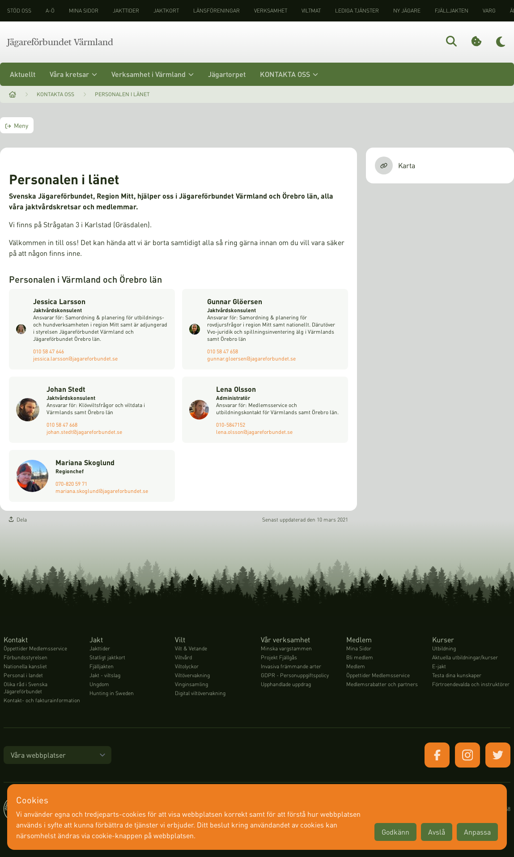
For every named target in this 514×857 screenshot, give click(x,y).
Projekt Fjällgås (279, 657)
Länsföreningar (216, 10)
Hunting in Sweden (111, 693)
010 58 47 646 (48, 351)
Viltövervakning (192, 675)
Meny (16, 125)
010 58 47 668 (62, 424)
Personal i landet (23, 675)
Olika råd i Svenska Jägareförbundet (25, 688)
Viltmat (311, 10)
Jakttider (126, 10)
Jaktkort (166, 10)
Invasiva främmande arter (291, 666)
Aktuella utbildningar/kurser (465, 657)
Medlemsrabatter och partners (382, 684)
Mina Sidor (358, 648)
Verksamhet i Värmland (152, 74)
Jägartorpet (227, 74)
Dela (18, 519)
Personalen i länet (122, 94)
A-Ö (50, 10)
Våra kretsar (73, 74)
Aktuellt (22, 74)
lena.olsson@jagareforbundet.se (254, 431)
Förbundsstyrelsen (25, 657)
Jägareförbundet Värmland (60, 42)
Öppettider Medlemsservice (35, 648)
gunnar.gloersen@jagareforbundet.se (251, 358)
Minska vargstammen (286, 648)
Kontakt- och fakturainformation (42, 700)
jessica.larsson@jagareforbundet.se (75, 358)
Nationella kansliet (25, 666)
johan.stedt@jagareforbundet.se (84, 431)
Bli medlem (359, 657)
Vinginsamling (191, 684)
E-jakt (439, 666)
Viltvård (183, 657)
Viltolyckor (187, 666)
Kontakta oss (55, 94)
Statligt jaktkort (107, 657)
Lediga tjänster (357, 10)
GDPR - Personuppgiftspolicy (295, 675)
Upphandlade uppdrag (286, 684)
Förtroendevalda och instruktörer (471, 684)
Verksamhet (270, 10)
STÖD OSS (19, 10)
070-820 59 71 (71, 483)
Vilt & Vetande (191, 648)
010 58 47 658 (222, 351)
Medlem (355, 666)
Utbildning (444, 648)
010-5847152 (230, 424)
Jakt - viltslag (104, 675)
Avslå (436, 831)
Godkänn (395, 831)
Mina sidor (83, 10)
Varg (489, 10)
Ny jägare (407, 10)
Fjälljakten (451, 10)
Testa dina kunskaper (456, 675)
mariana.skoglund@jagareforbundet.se (101, 491)
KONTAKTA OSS (289, 74)
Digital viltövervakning (200, 693)
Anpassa (477, 831)
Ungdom (99, 684)
